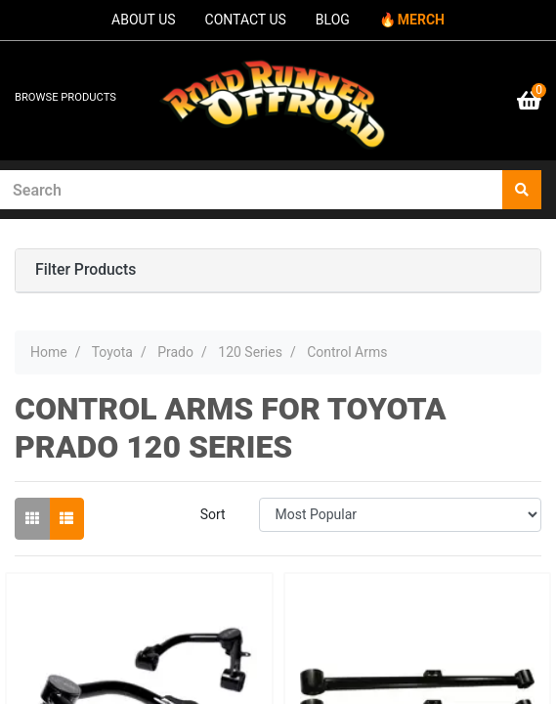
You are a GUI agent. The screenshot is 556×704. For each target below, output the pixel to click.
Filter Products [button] (85, 270)
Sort (213, 514)
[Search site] (521, 189)
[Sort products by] (400, 515)
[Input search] (251, 189)
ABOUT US (143, 19)
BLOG (333, 19)
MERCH (421, 19)
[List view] (66, 519)
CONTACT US (245, 19)
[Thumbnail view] (32, 519)
